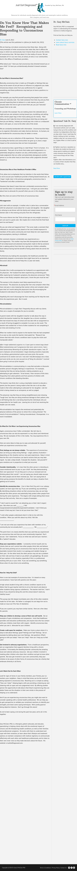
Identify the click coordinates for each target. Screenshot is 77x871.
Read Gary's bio (61, 44)
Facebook (72, 867)
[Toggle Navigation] (74, 7)
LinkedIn (74, 867)
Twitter (69, 867)
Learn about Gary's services (65, 42)
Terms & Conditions (45, 867)
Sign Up (65, 225)
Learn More (58, 113)
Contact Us (64, 867)
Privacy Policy (55, 867)
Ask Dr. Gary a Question (62, 176)
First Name (58, 215)
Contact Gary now (62, 40)
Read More (57, 168)
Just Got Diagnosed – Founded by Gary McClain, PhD (38, 7)
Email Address (59, 205)
